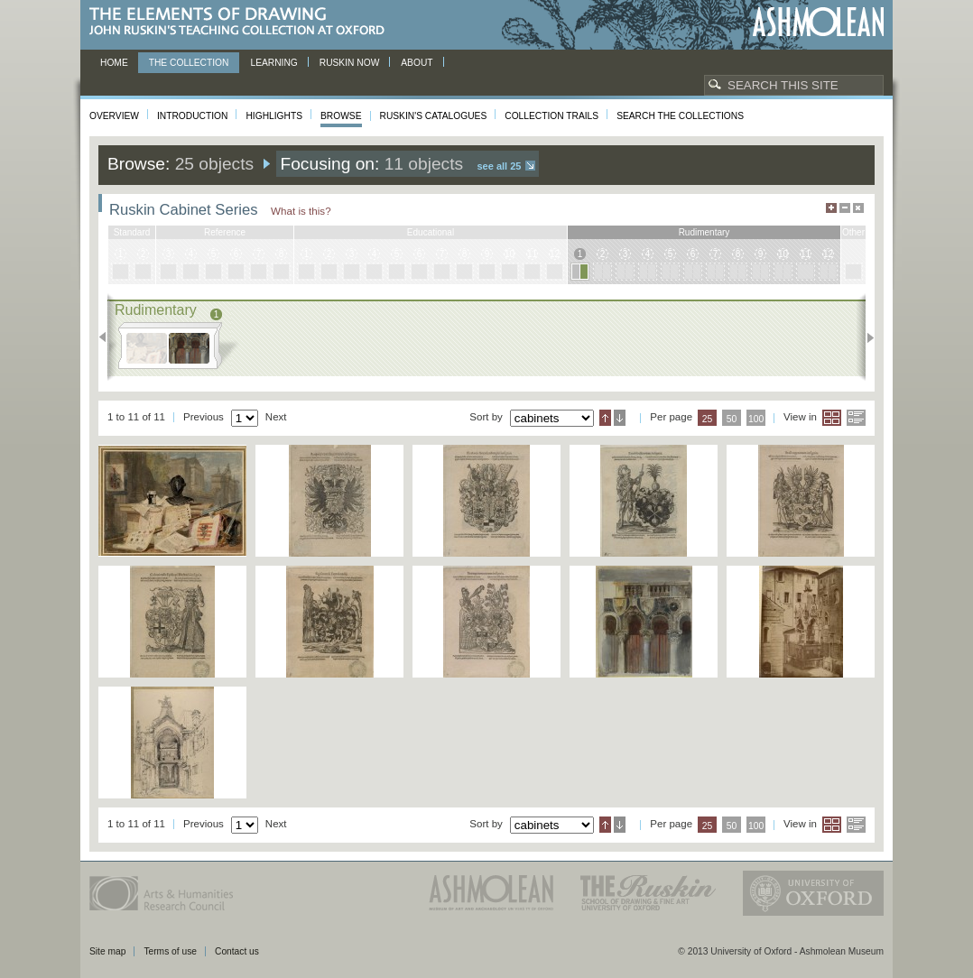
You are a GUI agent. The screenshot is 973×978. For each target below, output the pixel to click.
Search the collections (680, 116)
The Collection (189, 63)
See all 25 (499, 166)
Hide (858, 208)
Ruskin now (350, 63)
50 (732, 419)
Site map (107, 951)
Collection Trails (551, 116)
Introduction (192, 116)
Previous (107, 337)
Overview (114, 116)
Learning (273, 63)
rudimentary (704, 232)
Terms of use (170, 951)
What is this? (301, 211)
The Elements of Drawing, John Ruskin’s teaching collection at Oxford (242, 22)
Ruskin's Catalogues (433, 116)
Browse (341, 116)
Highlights (274, 116)
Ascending (605, 418)
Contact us (237, 951)
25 (707, 419)
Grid (831, 418)
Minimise (844, 208)
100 (756, 419)
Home (114, 63)
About (416, 63)
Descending (620, 418)
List (856, 418)
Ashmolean (818, 22)
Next (865, 337)
